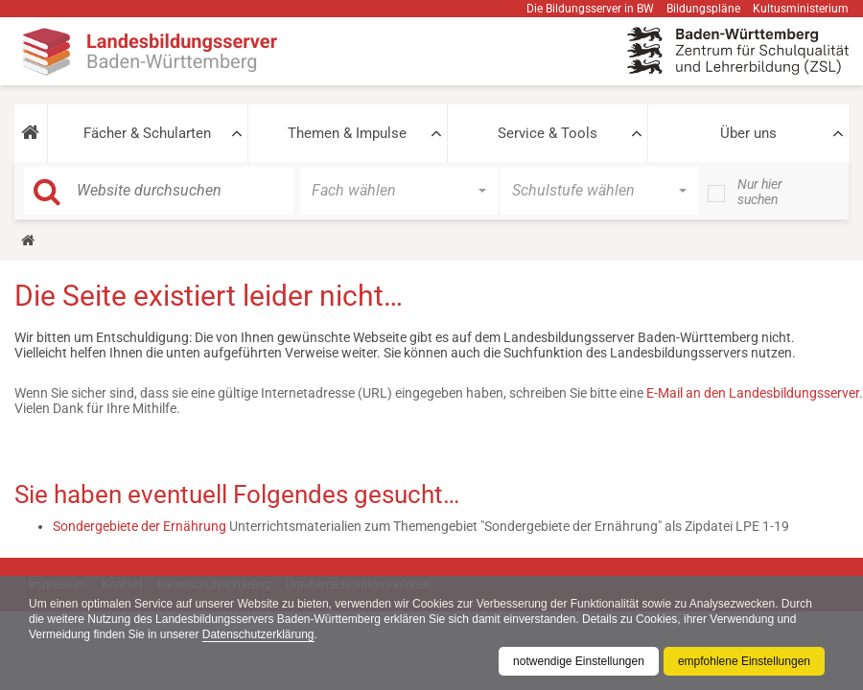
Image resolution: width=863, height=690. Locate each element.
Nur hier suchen (759, 191)
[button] (30, 133)
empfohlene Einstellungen (744, 661)
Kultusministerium (801, 8)
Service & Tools (547, 133)
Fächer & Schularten (147, 133)
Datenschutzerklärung (258, 634)
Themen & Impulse (347, 133)
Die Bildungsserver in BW (590, 8)
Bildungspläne (703, 8)
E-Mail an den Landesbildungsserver (752, 393)
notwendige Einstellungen (578, 661)
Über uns (748, 133)
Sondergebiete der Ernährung (139, 526)
